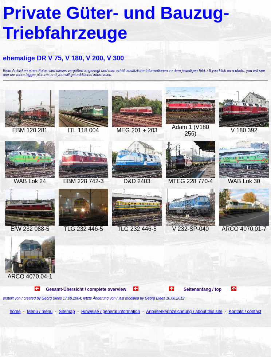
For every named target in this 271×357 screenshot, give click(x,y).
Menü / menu (39, 311)
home (15, 311)
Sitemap (67, 311)
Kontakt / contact (245, 311)
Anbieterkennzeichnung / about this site (184, 311)
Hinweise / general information (110, 311)
